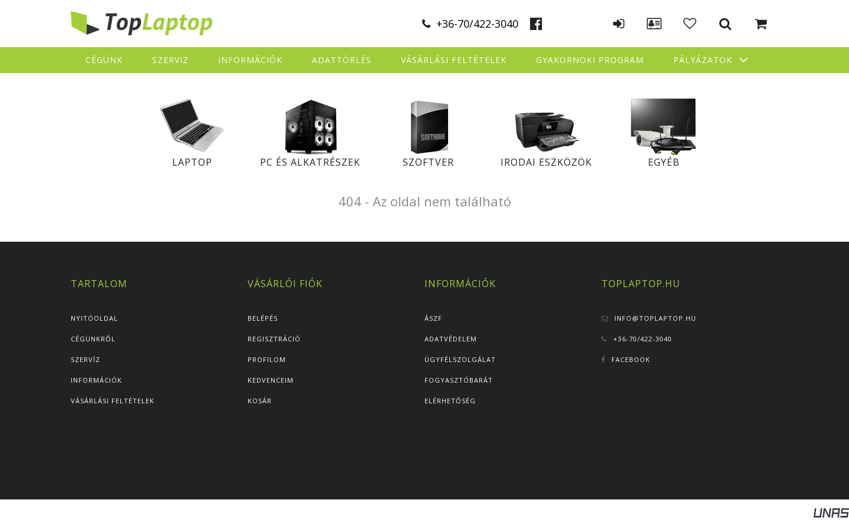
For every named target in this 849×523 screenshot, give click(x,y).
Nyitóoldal (94, 318)
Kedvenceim (271, 380)
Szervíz (85, 359)
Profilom (267, 359)
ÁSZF (433, 318)
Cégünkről (93, 338)
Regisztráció (274, 338)
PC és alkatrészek (310, 162)
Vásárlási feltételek (112, 400)
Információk (96, 380)
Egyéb (664, 162)
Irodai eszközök (546, 162)
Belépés (263, 318)
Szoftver (428, 162)
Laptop (192, 162)
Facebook (630, 359)
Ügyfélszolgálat (460, 359)
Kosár (260, 400)
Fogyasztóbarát (458, 380)
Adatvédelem (450, 338)
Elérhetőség (450, 400)
